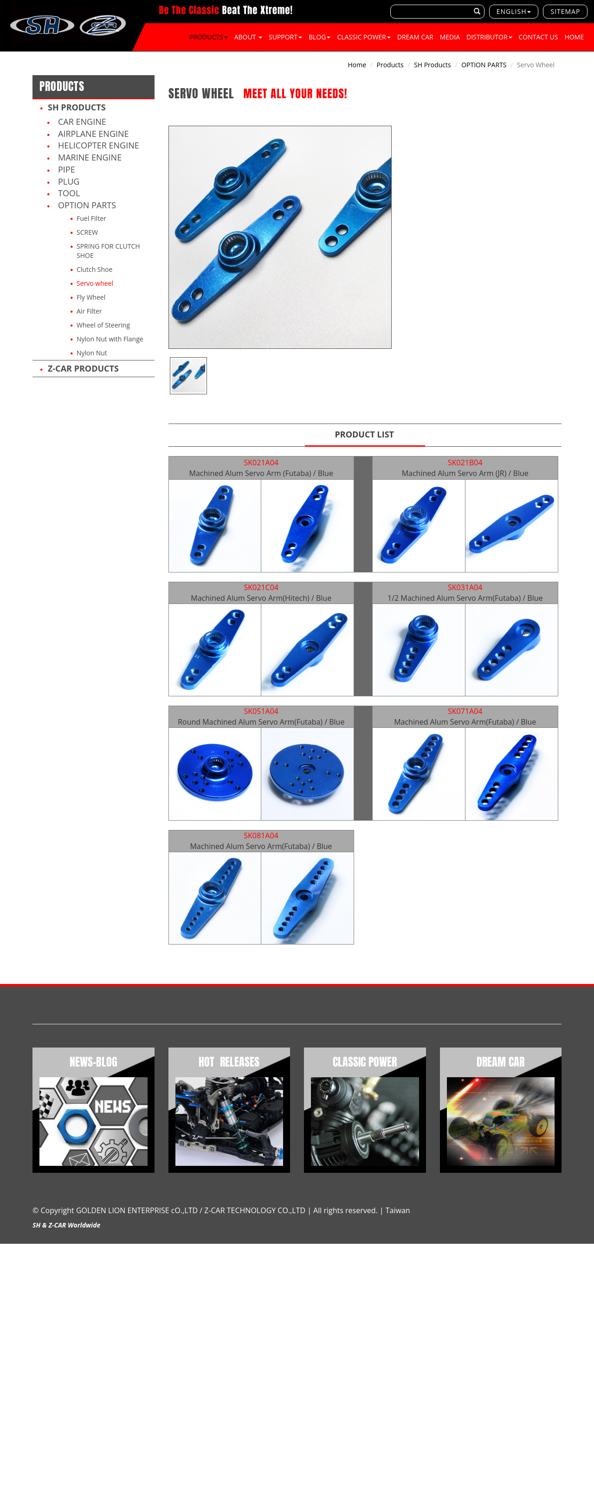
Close (8, 1248)
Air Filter (89, 311)
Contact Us (538, 36)
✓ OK (246, 1480)
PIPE (66, 169)
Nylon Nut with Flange (110, 338)
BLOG (319, 36)
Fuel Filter (91, 218)
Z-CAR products (83, 368)
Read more (19, 1331)
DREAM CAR (415, 36)
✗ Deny (11, 1276)
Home (574, 36)
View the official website (77, 1331)
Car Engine (82, 121)
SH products (77, 107)
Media (450, 36)
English (512, 11)
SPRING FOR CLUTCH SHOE (108, 251)
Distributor (489, 36)
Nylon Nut (92, 352)
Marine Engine (90, 157)
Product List (364, 434)
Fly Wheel (91, 297)
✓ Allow (12, 1266)
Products (208, 36)
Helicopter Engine (98, 145)
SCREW (87, 232)
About (248, 36)
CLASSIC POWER (363, 36)
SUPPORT (285, 36)
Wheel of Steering (103, 325)
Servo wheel (95, 283)
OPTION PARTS (87, 205)
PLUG (68, 181)
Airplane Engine (93, 133)
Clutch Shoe (94, 269)
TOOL (69, 193)
